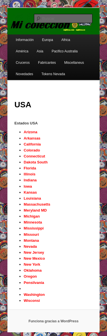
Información (25, 40)
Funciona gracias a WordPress (53, 321)
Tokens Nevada (53, 74)
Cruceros (23, 63)
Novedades (24, 74)
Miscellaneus (74, 63)
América (22, 51)
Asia (40, 51)
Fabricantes (47, 63)
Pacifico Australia (65, 51)
